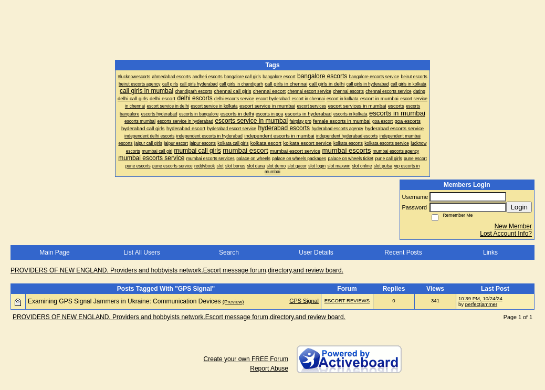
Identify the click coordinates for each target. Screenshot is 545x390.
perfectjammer (481, 304)
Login (519, 207)
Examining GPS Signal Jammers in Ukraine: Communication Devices (124, 301)
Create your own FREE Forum (246, 359)
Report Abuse (269, 368)
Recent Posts (403, 252)
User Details (316, 252)
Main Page (54, 252)
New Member (513, 226)
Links (490, 252)
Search (229, 252)
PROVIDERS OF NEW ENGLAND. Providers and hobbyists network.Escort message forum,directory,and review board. (177, 270)
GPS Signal (304, 301)
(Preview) (233, 301)
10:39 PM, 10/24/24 (480, 298)
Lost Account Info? (506, 233)
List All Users (141, 252)
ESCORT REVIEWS (347, 300)
